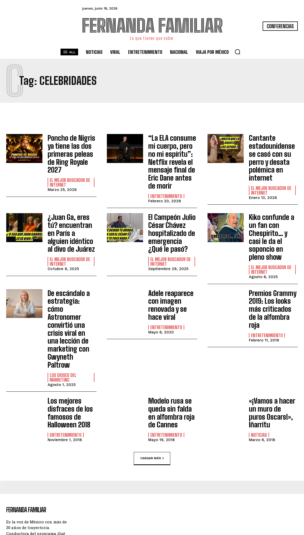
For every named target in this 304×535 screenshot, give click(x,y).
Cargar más (152, 393)
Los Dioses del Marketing (63, 317)
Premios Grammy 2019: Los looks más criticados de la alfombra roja (273, 274)
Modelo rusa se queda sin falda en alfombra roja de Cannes (171, 350)
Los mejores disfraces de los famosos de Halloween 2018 (67, 350)
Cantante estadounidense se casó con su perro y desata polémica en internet (273, 150)
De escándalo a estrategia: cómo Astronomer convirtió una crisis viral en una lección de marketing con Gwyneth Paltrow (71, 284)
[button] (237, 52)
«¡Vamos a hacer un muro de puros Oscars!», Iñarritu (273, 346)
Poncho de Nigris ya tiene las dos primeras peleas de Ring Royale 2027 (71, 147)
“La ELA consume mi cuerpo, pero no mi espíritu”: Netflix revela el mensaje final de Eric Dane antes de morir (172, 154)
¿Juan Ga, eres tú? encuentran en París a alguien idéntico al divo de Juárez (70, 215)
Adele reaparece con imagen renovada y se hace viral (171, 274)
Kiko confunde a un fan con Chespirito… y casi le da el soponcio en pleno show (272, 215)
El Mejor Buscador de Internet (70, 170)
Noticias (259, 363)
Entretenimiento (166, 181)
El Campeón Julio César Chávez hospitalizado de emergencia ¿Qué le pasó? (172, 215)
